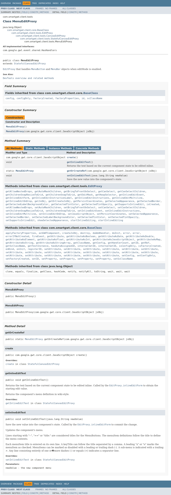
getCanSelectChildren (131, 191)
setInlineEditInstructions (122, 210)
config (10, 98)
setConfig (128, 255)
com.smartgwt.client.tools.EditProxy (32, 33)
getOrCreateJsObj (59, 201)
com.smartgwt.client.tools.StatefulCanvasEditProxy (49, 38)
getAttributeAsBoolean (80, 236)
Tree (34, 3)
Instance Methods (60, 148)
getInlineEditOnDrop (19, 201)
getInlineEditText (78, 162)
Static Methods (35, 148)
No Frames (51, 8)
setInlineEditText (78, 175)
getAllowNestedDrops (19, 191)
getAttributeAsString (19, 242)
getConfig (99, 242)
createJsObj (69, 233)
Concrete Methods (87, 148)
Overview (6, 3)
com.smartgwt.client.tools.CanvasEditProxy (41, 35)
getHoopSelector (105, 194)
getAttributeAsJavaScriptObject (113, 239)
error (126, 233)
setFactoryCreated (17, 258)
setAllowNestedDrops (19, 207)
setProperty (49, 258)
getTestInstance (38, 246)
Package (16, 3)
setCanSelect (106, 207)
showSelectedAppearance (52, 220)
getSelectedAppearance (119, 201)
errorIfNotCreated (17, 236)
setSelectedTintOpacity (123, 217)
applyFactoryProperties (21, 233)
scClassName (94, 98)
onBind (10, 249)
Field (25, 12)
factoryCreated (43, 98)
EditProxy (95, 186)
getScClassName (15, 246)
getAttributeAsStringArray (53, 242)
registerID (34, 249)
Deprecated (45, 3)
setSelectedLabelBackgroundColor (53, 217)
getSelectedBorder (148, 201)
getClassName (81, 242)
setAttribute (52, 249)
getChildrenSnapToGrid (60, 194)
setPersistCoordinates (111, 214)
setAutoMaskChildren (48, 207)
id (83, 98)
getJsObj (40, 201)
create (71, 157)
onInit (21, 249)
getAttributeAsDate (110, 236)
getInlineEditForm (17, 198)
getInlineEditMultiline (127, 198)
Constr (34, 12)
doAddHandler (101, 233)
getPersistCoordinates (87, 201)
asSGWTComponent (49, 233)
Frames (39, 8)
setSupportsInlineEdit (20, 220)
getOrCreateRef (76, 170)
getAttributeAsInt (78, 239)
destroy (85, 233)
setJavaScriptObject (81, 214)
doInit (116, 233)
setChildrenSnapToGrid (60, 210)
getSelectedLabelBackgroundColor (27, 204)
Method (44, 12)
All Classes (69, 8)
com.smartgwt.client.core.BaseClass (28, 30)
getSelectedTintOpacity (97, 204)
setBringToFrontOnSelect (80, 207)
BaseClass (90, 93)
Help (62, 3)
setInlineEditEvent (89, 210)
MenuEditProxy (15, 126)
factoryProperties (67, 98)
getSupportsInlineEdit (129, 204)
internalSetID (86, 246)
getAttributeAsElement (20, 239)
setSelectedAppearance (143, 214)
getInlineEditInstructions (92, 198)
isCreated (153, 204)
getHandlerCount (118, 242)
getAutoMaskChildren (48, 191)
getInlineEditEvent (131, 194)
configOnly (23, 98)
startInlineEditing (83, 220)
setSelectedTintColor (91, 217)
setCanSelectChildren (131, 207)
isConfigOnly (127, 246)
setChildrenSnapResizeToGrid (24, 210)
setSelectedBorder (17, 217)
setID (35, 258)
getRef (145, 242)
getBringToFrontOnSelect (80, 191)
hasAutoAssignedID (63, 246)
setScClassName (123, 258)
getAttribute (55, 236)
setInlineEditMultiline (21, 214)
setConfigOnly (146, 255)
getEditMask (85, 194)
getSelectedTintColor (65, 204)
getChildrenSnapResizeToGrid (24, 194)
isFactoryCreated (149, 246)
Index (56, 3)
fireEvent (38, 236)
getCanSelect (106, 191)
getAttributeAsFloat (50, 239)
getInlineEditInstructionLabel (52, 198)
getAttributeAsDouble (139, 236)
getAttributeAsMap (148, 239)
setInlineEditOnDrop (52, 214)
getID (134, 242)
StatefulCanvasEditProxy (30, 63)
